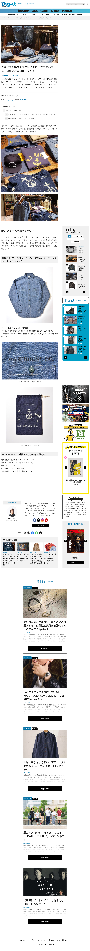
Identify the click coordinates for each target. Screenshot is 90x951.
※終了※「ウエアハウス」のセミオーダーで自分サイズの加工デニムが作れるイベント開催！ (9, 559)
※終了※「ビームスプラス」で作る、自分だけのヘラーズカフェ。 (23, 557)
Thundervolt (75, 241)
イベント (20, 95)
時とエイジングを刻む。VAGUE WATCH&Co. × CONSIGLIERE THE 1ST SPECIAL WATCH (44, 695)
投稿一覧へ (40, 525)
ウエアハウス (11, 95)
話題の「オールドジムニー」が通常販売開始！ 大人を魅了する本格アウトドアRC (81, 259)
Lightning (10, 18)
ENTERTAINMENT (75, 14)
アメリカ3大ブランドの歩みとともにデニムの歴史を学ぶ (81, 250)
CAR (18, 14)
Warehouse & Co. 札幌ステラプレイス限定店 (20, 118)
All (70, 236)
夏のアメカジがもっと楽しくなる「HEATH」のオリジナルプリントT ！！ (43, 836)
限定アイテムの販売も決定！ (13, 110)
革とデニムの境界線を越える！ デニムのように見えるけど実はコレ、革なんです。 (81, 268)
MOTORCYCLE (44, 14)
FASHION (11, 14)
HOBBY (25, 14)
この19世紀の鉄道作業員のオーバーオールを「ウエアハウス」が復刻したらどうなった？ (36, 558)
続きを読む (45, 648)
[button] (67, 292)
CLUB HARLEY (79, 239)
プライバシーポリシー (39, 940)
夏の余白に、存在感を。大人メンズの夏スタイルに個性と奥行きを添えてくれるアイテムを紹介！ (44, 625)
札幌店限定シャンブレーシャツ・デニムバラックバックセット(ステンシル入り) (30, 114)
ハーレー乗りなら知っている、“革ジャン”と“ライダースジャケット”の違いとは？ (81, 286)
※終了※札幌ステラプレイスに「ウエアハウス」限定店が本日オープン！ (34, 18)
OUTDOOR (56, 14)
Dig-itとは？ (24, 940)
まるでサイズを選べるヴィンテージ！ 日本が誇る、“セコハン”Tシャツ (50, 558)
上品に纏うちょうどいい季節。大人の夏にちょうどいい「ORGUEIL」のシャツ (44, 766)
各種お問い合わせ (63, 940)
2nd (81, 236)
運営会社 (52, 940)
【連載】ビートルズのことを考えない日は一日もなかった (44, 902)
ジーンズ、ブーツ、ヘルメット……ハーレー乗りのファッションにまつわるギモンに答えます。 (81, 277)
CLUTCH (70, 239)
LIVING (33, 14)
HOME (3, 18)
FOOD (64, 14)
